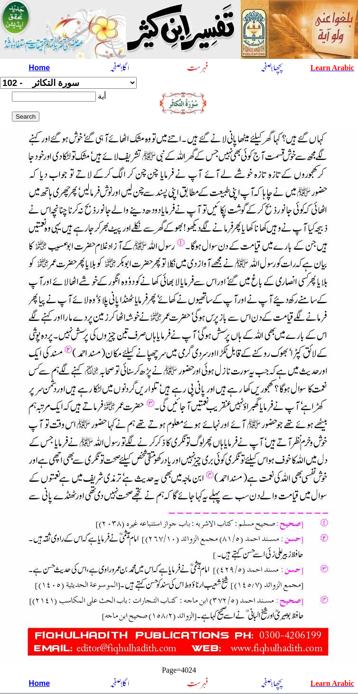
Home (39, 68)
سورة (68, 83)
